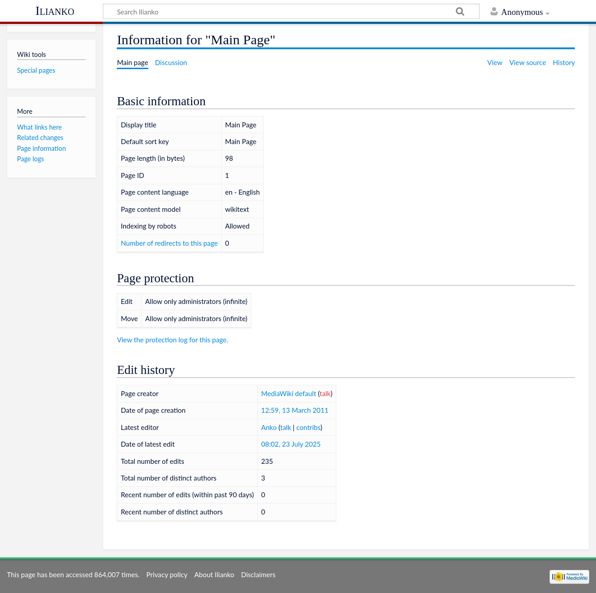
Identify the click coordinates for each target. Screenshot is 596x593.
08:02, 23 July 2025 (291, 444)
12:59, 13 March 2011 (294, 410)
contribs (308, 427)
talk (325, 393)
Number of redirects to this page (169, 243)
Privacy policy (167, 574)
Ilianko (55, 11)
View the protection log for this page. (172, 340)
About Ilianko (214, 574)
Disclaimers (258, 574)
